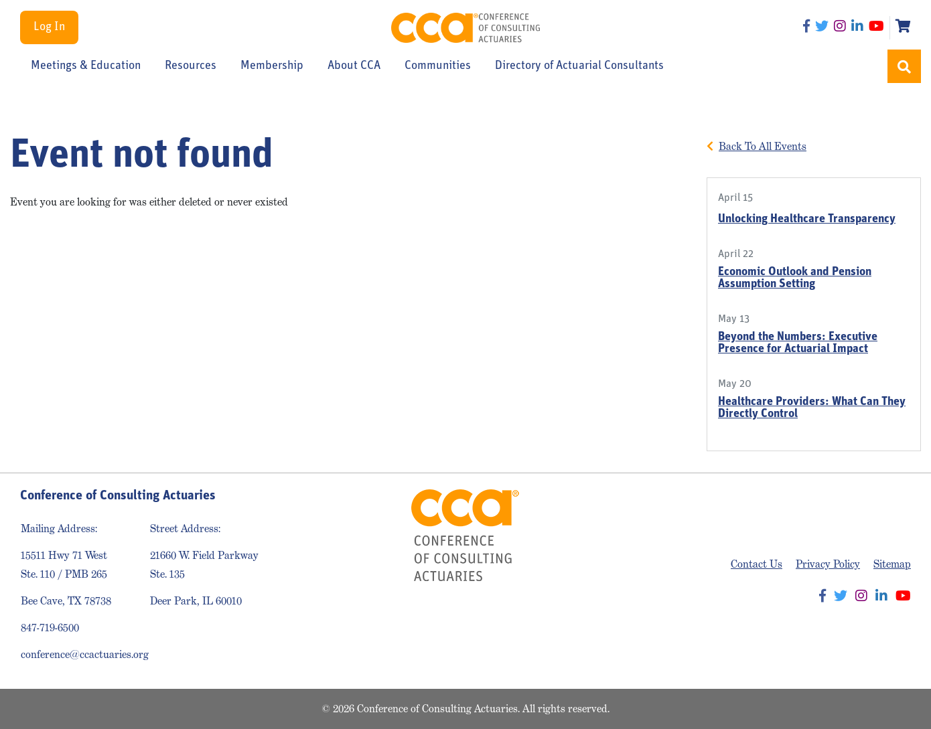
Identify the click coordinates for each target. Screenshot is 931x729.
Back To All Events (762, 146)
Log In (49, 27)
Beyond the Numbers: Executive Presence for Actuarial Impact (797, 343)
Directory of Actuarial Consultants (579, 66)
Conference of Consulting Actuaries (465, 28)
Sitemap (892, 564)
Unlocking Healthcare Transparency (807, 219)
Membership (271, 66)
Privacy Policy (828, 564)
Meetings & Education (86, 66)
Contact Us (756, 564)
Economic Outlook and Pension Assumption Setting (794, 278)
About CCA (354, 66)
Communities (438, 66)
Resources (190, 66)
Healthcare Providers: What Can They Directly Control (812, 408)
